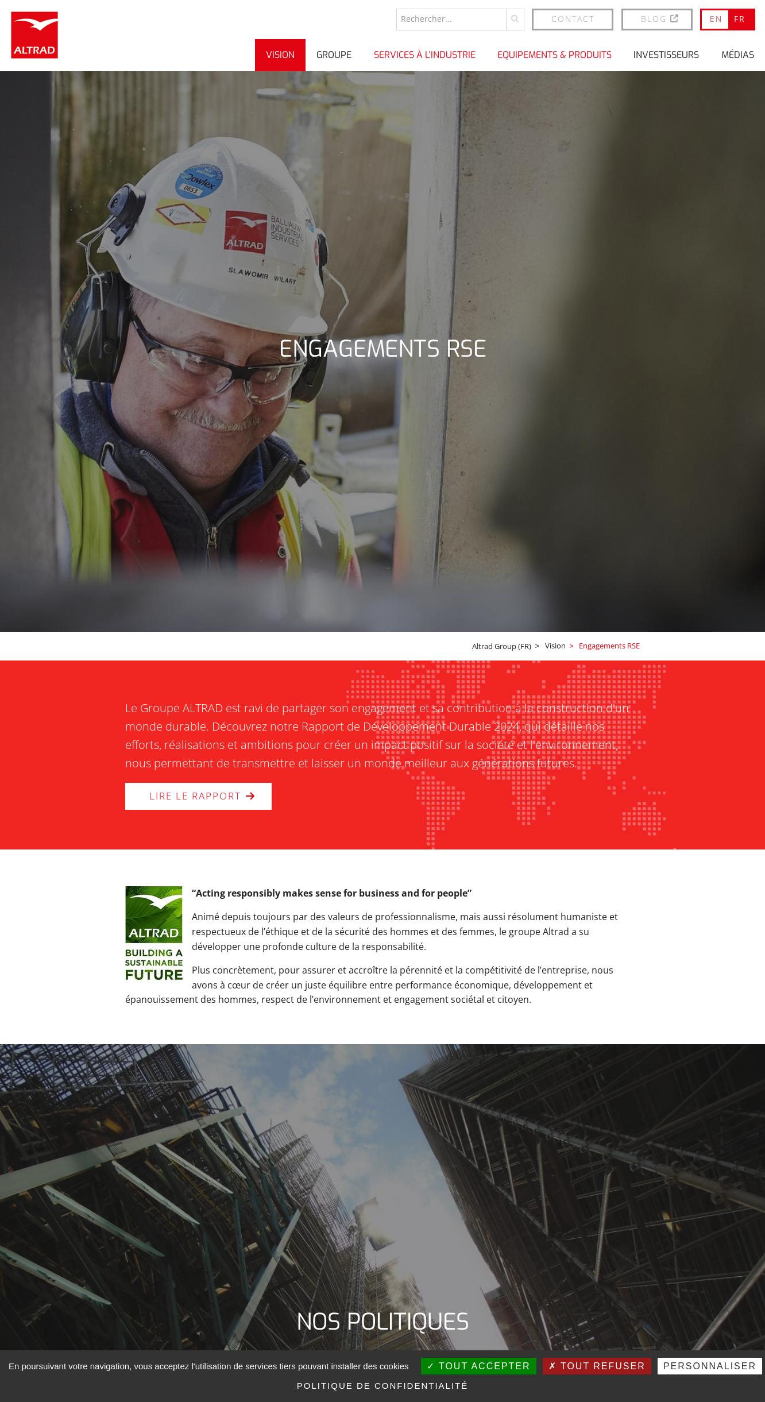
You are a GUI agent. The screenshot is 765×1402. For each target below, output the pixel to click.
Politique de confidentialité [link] (383, 1386)
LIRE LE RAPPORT (214, 797)
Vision (280, 54)
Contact (572, 18)
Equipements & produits (554, 54)
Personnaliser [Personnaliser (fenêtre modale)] (709, 1366)
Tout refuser (597, 1366)
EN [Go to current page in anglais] (716, 18)
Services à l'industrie (425, 54)
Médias (737, 54)
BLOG (660, 18)
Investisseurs (666, 54)
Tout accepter (479, 1366)
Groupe (333, 54)
